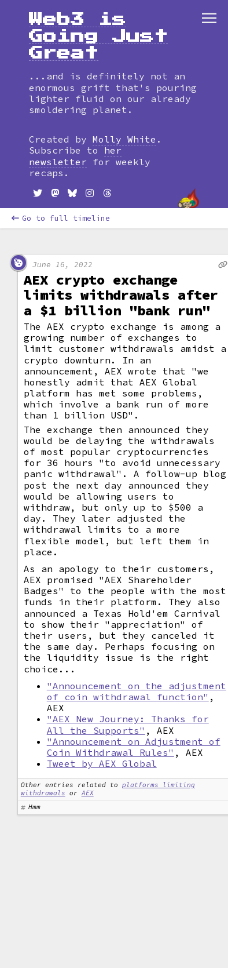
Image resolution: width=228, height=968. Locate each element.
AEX (88, 793)
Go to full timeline (61, 218)
